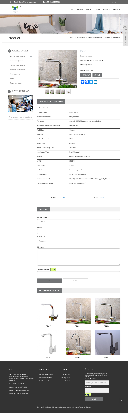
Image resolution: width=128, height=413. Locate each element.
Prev (42, 69)
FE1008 (77, 326)
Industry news (65, 378)
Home (71, 9)
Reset (75, 281)
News (98, 9)
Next (74, 69)
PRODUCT (44, 369)
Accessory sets (15, 74)
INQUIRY (86, 75)
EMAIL (97, 75)
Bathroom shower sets (17, 70)
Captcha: (88, 386)
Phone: (39, 228)
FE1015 (107, 357)
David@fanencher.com (22, 390)
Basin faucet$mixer (16, 61)
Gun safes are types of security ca (20, 117)
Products (89, 9)
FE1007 (48, 326)
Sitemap (88, 407)
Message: (40, 247)
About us (80, 9)
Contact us (116, 9)
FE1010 (107, 326)
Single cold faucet (16, 83)
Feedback (106, 9)
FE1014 (77, 357)
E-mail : (41, 237)
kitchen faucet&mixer (112, 38)
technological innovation (68, 381)
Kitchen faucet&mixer (94, 38)
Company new (65, 374)
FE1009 (102, 197)
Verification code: (43, 269)
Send (49, 281)
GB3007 (62, 197)
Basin (12, 78)
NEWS (64, 369)
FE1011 (48, 357)
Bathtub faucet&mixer (17, 65)
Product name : (43, 217)
